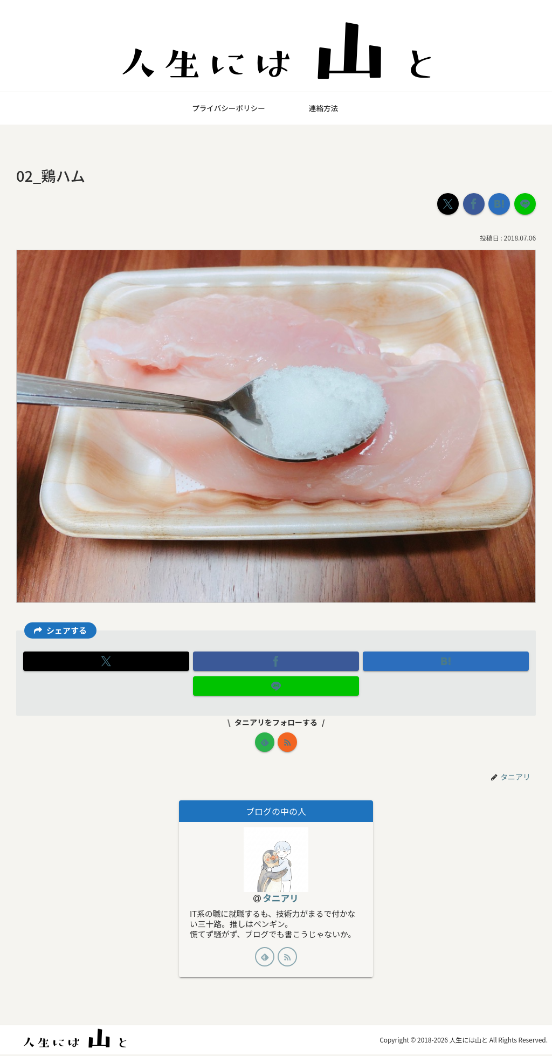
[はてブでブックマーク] (499, 204)
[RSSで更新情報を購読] (287, 742)
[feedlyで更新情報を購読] (264, 742)
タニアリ (281, 898)
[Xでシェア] (448, 204)
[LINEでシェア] (525, 204)
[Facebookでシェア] (474, 204)
